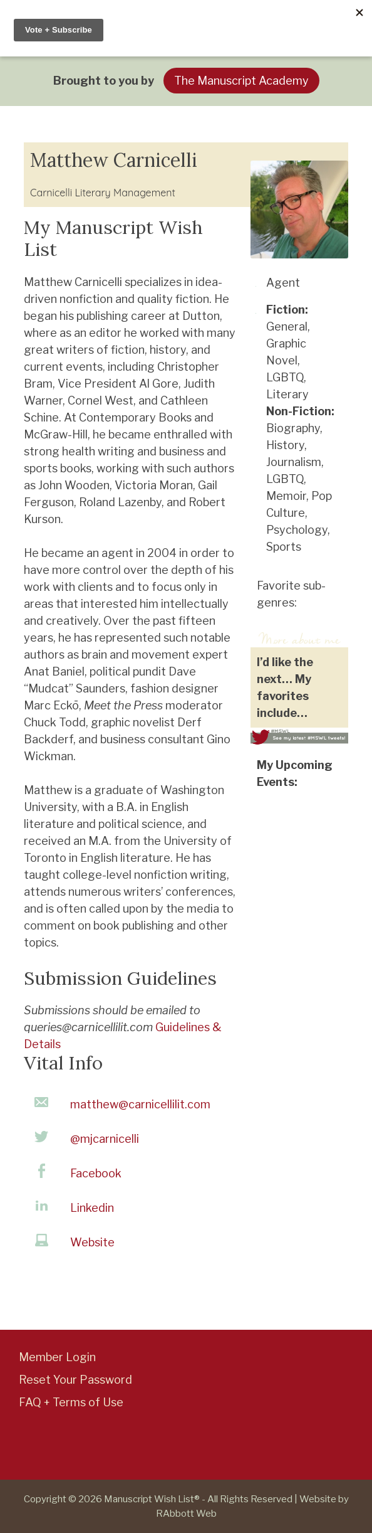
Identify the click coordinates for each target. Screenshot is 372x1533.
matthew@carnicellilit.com (140, 1104)
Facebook (95, 1173)
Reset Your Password (75, 1379)
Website (92, 1242)
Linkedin (92, 1207)
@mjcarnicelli (104, 1138)
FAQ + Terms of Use (71, 1402)
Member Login (57, 1357)
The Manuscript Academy (241, 80)
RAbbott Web (186, 1513)
